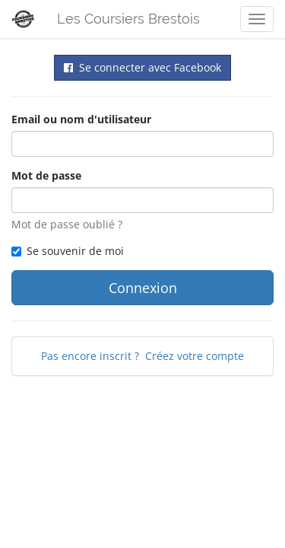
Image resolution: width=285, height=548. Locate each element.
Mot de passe (46, 175)
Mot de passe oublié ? (66, 224)
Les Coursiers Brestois (128, 19)
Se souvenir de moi (67, 251)
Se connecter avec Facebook (142, 67)
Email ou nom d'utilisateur (81, 119)
